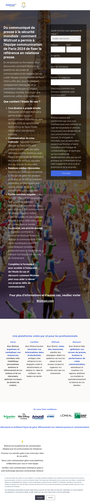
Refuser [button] (50, 497)
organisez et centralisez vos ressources (13, 352)
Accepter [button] (40, 497)
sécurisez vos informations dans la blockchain (34, 352)
